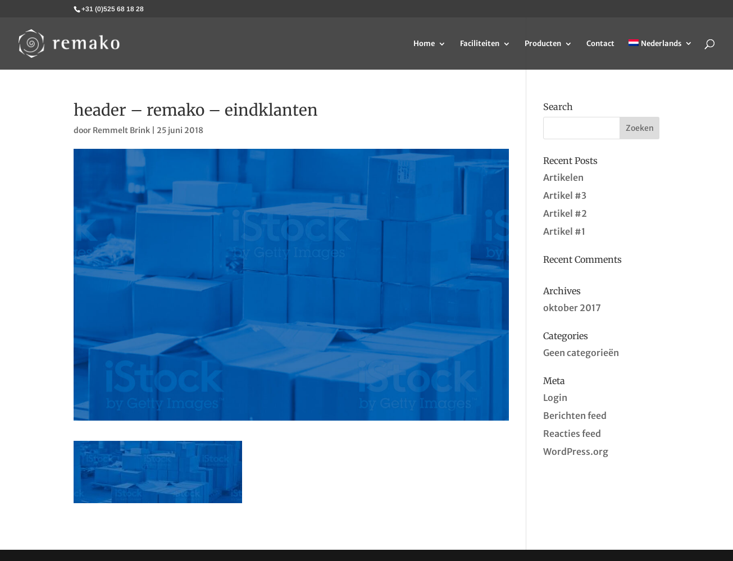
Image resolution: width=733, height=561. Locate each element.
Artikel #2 (565, 213)
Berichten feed (575, 415)
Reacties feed (572, 433)
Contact (600, 44)
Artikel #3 (564, 195)
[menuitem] (661, 54)
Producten (543, 44)
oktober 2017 (572, 307)
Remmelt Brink (121, 130)
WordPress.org (575, 451)
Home (424, 44)
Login (555, 397)
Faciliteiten (479, 44)
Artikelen (563, 177)
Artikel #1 (564, 231)
